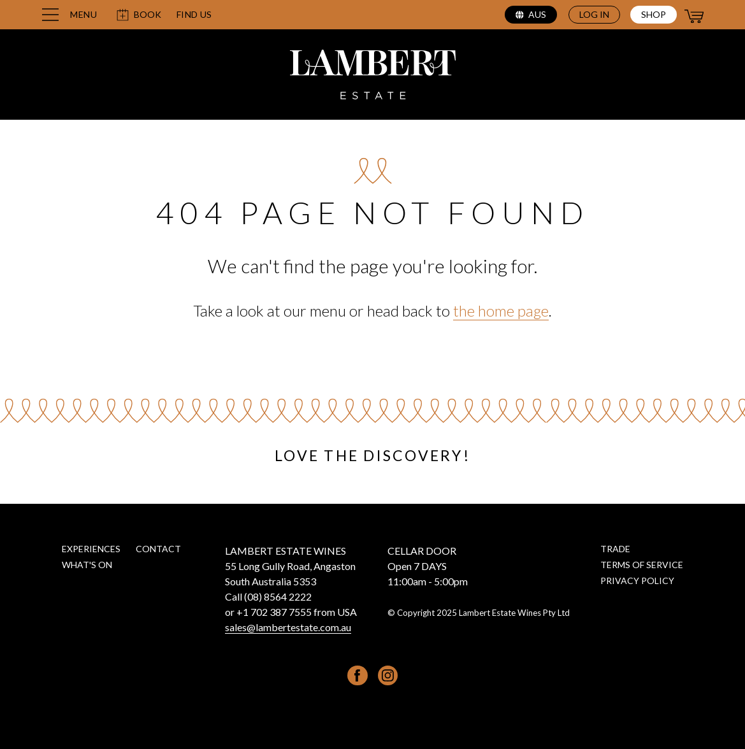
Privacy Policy (637, 580)
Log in (594, 14)
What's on (87, 564)
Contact (158, 548)
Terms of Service (641, 564)
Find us (194, 14)
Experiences (91, 548)
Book (138, 15)
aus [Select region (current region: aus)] (531, 14)
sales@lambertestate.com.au (288, 627)
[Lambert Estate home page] (373, 76)
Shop (653, 14)
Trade (615, 548)
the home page (501, 310)
